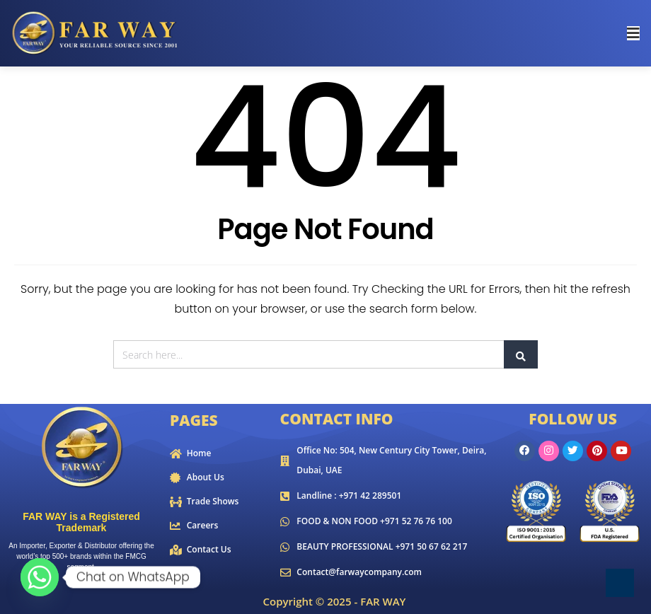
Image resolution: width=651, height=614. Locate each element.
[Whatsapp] (40, 577)
